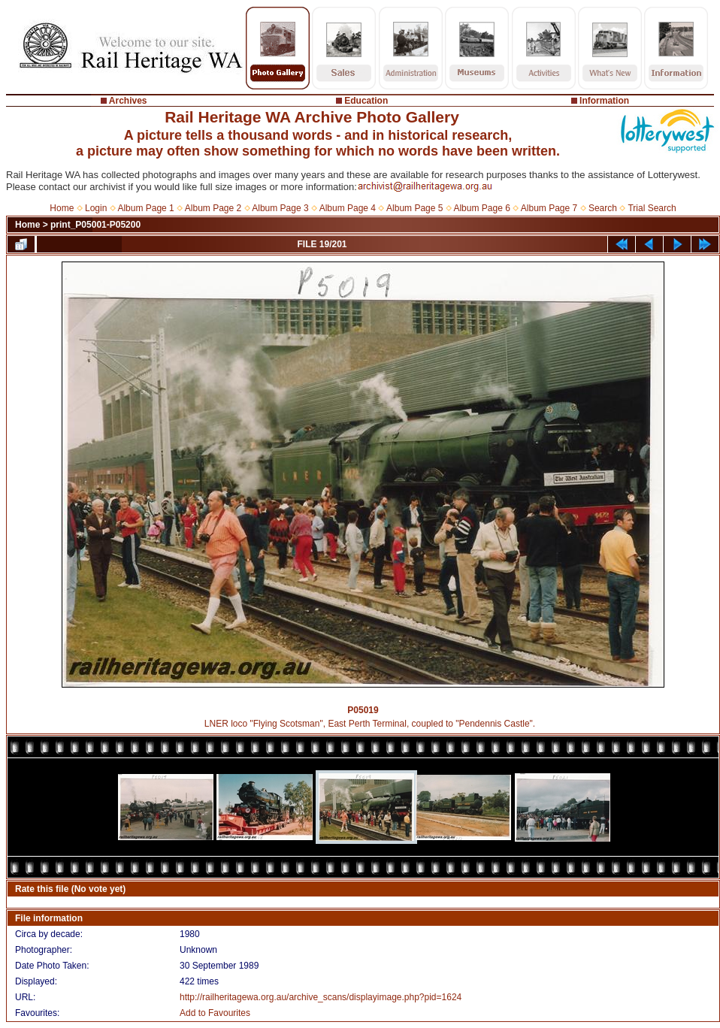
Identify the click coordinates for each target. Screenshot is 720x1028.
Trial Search (652, 208)
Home (62, 208)
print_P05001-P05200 (95, 224)
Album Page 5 (414, 208)
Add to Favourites (215, 1013)
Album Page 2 (213, 208)
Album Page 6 (481, 208)
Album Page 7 (549, 208)
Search (602, 208)
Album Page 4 (347, 208)
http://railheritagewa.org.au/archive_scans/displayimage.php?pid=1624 (320, 997)
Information (604, 100)
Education (366, 100)
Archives (128, 100)
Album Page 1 (145, 208)
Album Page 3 (280, 208)
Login (96, 208)
